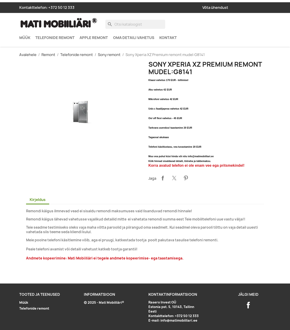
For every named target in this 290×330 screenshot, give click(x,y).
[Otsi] (135, 24)
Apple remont (94, 37)
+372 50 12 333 (61, 7)
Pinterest (185, 178)
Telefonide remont (55, 37)
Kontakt (168, 37)
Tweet (174, 178)
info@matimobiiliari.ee (178, 320)
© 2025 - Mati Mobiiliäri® (104, 302)
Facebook (248, 305)
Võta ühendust (215, 7)
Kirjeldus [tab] (38, 199)
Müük (24, 37)
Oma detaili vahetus (133, 37)
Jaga (162, 178)
